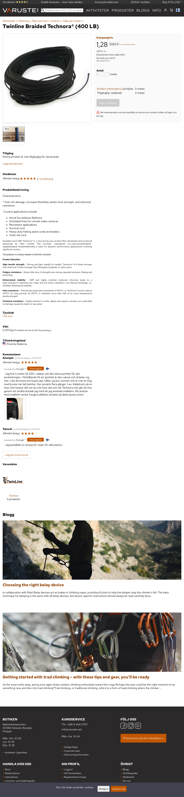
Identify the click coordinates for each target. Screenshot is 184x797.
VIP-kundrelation (72, 773)
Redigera (103, 788)
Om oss (126, 780)
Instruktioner (11, 776)
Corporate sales (72, 750)
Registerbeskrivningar (75, 776)
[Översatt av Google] (14, 369)
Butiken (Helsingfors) (109, 88)
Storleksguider (130, 773)
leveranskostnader (128, 44)
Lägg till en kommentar (16, 454)
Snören (56, 21)
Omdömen (15, 2)
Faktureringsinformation (76, 754)
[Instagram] (131, 726)
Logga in (68, 769)
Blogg (126, 769)
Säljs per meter (73, 21)
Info (157, 10)
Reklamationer (12, 773)
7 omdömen (45, 179)
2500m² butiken (140, 2)
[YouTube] (138, 726)
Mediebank (128, 776)
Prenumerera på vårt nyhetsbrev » (143, 738)
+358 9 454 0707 (77, 724)
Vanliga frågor (71, 747)
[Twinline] (14, 487)
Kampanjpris (104, 37)
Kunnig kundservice (106, 2)
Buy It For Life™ (172, 2)
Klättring (25, 21)
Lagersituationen (13, 163)
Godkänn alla (118, 788)
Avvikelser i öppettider (16, 752)
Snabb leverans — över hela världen (61, 2)
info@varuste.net (72, 729)
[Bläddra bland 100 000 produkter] (62, 10)
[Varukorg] (171, 10)
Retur (8, 769)
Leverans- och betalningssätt (20, 780)
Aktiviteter (97, 10)
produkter (123, 10)
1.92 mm (8, 316)
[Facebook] (123, 726)
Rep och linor (41, 21)
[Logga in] (165, 10)
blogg (143, 10)
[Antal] (102, 74)
